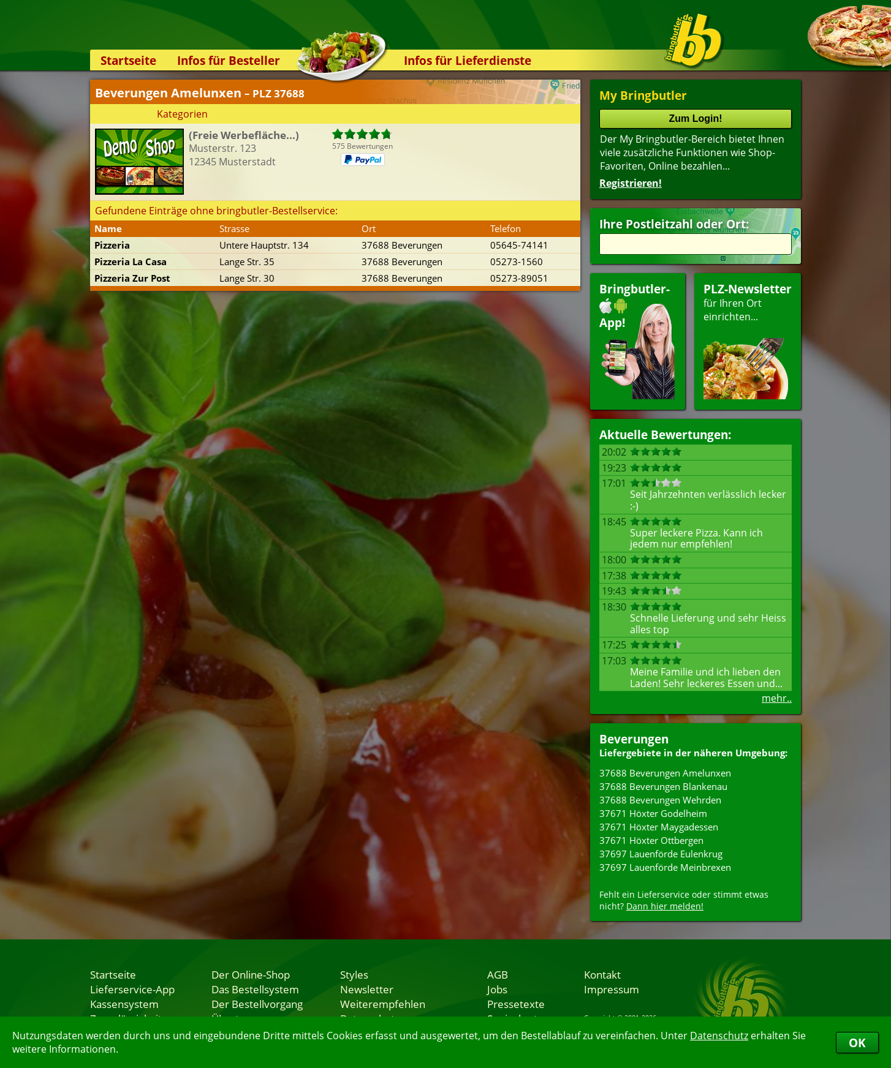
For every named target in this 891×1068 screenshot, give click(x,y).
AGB (497, 974)
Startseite (128, 60)
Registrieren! (630, 183)
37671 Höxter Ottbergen (651, 840)
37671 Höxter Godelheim (653, 813)
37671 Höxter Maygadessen (658, 827)
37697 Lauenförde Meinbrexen (665, 867)
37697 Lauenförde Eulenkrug (660, 854)
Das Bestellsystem (255, 989)
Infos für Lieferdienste (467, 60)
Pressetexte (516, 1003)
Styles (354, 974)
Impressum (611, 989)
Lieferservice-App (132, 989)
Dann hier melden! (664, 906)
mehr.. (777, 698)
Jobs (497, 989)
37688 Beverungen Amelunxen (665, 773)
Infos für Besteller (228, 60)
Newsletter (366, 989)
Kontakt (602, 974)
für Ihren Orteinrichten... (747, 340)
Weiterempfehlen (382, 1003)
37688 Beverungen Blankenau (663, 786)
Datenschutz (719, 1035)
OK (857, 1042)
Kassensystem (124, 1003)
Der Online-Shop (250, 974)
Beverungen (634, 738)
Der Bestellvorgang (257, 1003)
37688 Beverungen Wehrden (660, 800)
